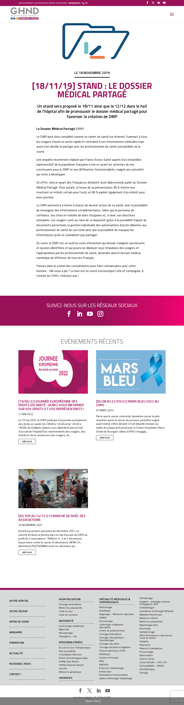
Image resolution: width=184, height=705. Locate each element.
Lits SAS (63, 668)
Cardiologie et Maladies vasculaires (111, 625)
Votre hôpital (18, 601)
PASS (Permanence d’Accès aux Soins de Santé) (155, 636)
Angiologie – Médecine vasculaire (116, 614)
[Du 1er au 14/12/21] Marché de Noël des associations (52, 517)
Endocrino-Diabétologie (111, 668)
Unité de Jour (66, 611)
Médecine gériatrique (70, 672)
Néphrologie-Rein (148, 625)
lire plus (27, 441)
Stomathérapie (147, 669)
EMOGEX (103, 664)
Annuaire (15, 632)
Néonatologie (66, 633)
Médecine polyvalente (70, 607)
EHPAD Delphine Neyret (71, 665)
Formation (16, 642)
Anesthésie (105, 610)
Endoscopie (105, 671)
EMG (101, 661)
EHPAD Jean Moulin (69, 661)
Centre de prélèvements (112, 630)
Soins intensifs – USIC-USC (153, 662)
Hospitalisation (70, 599)
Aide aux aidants (67, 651)
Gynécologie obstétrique (71, 626)
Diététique (104, 654)
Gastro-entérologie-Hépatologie (115, 678)
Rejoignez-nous (20, 664)
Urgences (65, 678)
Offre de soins (19, 621)
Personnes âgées (71, 642)
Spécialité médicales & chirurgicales (114, 601)
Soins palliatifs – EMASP (151, 665)
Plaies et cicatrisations (150, 648)
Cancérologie (106, 621)
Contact (15, 674)
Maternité (66, 621)
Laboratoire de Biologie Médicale (156, 611)
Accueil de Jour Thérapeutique (75, 647)
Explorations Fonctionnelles (113, 675)
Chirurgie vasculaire (109, 643)
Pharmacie (144, 645)
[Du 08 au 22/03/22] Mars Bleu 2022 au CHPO (127, 403)
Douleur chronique (109, 657)
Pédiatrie (144, 641)
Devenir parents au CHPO (112, 650)
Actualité (16, 653)
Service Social (146, 658)
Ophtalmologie (147, 632)
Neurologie (145, 628)
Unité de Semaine (68, 614)
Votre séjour (18, 611)
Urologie (143, 672)
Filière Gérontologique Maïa (73, 658)
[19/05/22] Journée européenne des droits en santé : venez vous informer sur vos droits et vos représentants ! (51, 405)
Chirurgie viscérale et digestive (115, 647)
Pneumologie (146, 652)
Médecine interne (148, 618)
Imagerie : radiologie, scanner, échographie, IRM (154, 602)
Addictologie (105, 607)
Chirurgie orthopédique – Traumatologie (112, 638)
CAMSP (103, 617)
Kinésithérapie (146, 607)
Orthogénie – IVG (68, 636)
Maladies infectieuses (150, 614)
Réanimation (146, 655)
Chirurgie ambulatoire (70, 604)
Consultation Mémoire (70, 654)
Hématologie (146, 598)
